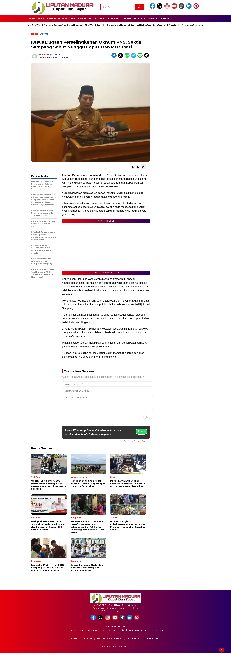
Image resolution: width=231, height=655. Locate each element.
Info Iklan (152, 641)
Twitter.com (141, 632)
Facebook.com (75, 632)
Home (32, 19)
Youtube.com (156, 632)
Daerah (51, 19)
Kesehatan (84, 19)
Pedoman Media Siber (109, 641)
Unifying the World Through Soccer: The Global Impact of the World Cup (64, 25)
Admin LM (44, 54)
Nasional (98, 19)
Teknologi (140, 19)
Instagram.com (93, 632)
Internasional (67, 19)
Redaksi (87, 641)
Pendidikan (113, 19)
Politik (127, 19)
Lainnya (164, 19)
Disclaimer (133, 641)
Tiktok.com (127, 632)
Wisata (153, 19)
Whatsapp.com (111, 632)
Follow (141, 434)
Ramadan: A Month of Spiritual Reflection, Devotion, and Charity (143, 25)
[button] (133, 167)
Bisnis (41, 19)
